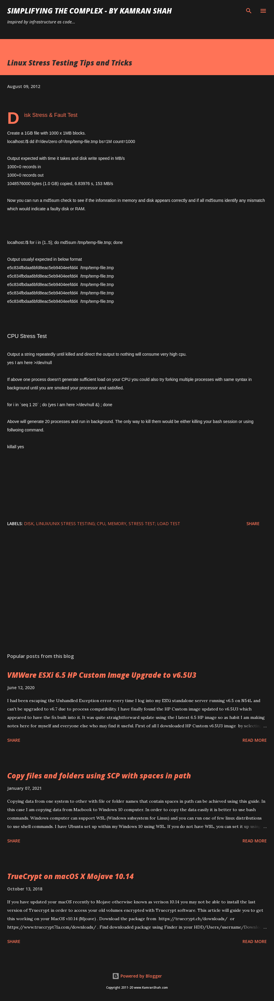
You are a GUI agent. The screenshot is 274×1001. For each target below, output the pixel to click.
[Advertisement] (137, 591)
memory (117, 523)
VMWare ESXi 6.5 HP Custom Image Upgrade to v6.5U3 (101, 675)
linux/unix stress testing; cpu (70, 523)
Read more (255, 740)
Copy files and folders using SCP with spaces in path (99, 775)
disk (29, 523)
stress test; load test (154, 523)
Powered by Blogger (137, 976)
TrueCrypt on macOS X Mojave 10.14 (70, 876)
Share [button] (253, 523)
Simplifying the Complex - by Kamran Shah (89, 11)
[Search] (248, 10)
